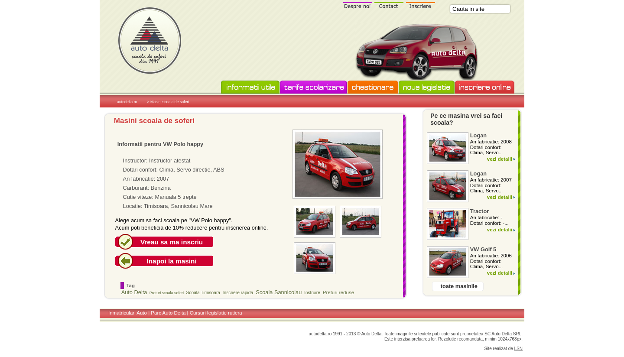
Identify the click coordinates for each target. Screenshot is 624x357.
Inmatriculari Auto (127, 312)
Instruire (312, 292)
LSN (518, 348)
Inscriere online (484, 87)
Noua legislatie (427, 87)
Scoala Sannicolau (279, 292)
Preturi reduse (338, 292)
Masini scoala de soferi (154, 121)
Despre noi (357, 5)
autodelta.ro (127, 102)
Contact (389, 5)
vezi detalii (499, 159)
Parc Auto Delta (168, 312)
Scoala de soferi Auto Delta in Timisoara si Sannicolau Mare (149, 40)
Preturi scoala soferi (167, 293)
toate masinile (459, 286)
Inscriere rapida (238, 292)
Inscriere (421, 5)
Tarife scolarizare (313, 87)
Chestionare (373, 87)
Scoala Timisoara (203, 292)
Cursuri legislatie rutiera (216, 312)
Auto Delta (134, 292)
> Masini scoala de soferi (168, 102)
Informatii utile (250, 87)
